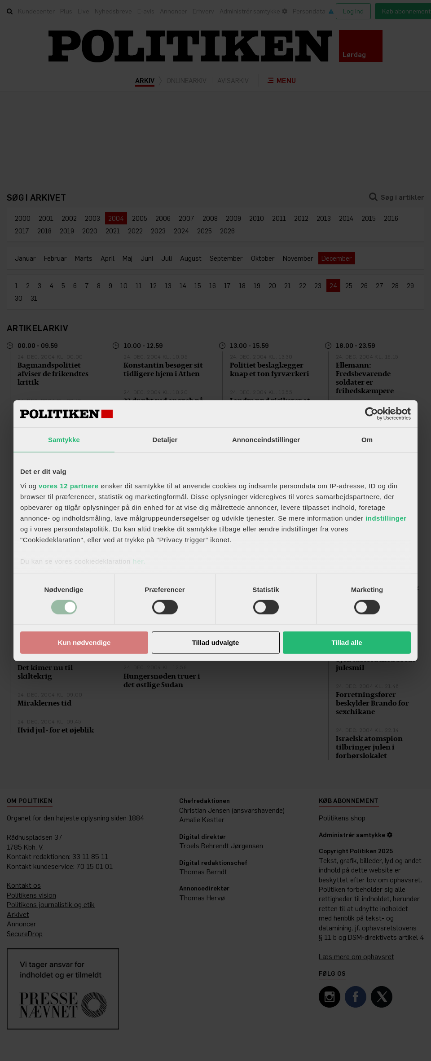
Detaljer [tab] (165, 439)
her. (138, 561)
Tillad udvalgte (215, 642)
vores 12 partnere (69, 485)
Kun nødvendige (84, 642)
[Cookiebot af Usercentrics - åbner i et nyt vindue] (371, 414)
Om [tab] (367, 439)
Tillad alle (346, 642)
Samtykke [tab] (64, 439)
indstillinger (386, 518)
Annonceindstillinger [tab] (266, 439)
